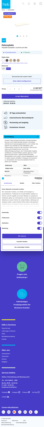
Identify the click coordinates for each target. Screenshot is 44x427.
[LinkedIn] (5, 397)
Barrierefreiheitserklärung (7, 424)
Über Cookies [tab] (36, 183)
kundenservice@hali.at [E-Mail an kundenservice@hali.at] (9, 387)
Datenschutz (15, 420)
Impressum (4, 420)
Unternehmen (6, 353)
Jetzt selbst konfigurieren (22, 81)
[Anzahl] (14, 89)
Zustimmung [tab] (8, 183)
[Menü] (41, 3)
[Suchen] (24, 3)
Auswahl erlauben (22, 241)
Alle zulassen (22, 236)
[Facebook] (6, 392)
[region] (22, 26)
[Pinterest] (26, 392)
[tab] (21, 136)
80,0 (3, 68)
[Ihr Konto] (29, 3)
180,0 (8, 68)
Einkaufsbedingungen (21, 422)
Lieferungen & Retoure (8, 331)
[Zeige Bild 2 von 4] (20, 36)
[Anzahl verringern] (10, 89)
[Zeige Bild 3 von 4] (23, 36)
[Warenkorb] (35, 3)
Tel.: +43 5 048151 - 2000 (9, 380)
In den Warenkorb (22, 96)
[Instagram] (16, 392)
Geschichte (5, 356)
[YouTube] (36, 392)
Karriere (4, 359)
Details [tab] (22, 183)
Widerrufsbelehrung (6, 422)
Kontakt (4, 339)
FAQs (3, 333)
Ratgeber (4, 362)
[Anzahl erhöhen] (19, 89)
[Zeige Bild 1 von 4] (17, 36)
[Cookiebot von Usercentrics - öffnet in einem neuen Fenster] (34, 178)
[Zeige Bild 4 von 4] (26, 36)
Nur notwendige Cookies (22, 247)
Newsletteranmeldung (8, 336)
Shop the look (6, 328)
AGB (24, 420)
